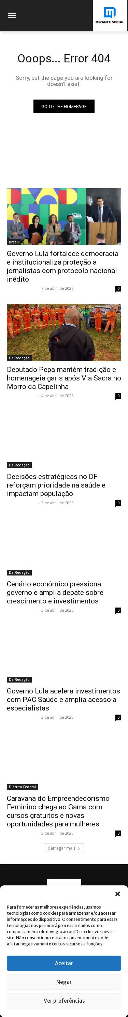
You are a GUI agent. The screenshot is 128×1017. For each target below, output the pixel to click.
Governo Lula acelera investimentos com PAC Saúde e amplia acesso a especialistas (63, 699)
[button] (117, 894)
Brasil (14, 242)
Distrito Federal (22, 786)
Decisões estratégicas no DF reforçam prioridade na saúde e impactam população (56, 485)
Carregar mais (64, 848)
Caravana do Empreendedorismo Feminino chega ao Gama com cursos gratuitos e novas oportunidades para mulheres (58, 811)
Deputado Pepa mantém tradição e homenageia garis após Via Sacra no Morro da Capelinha (64, 378)
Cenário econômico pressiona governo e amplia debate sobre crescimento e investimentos (55, 592)
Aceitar (64, 963)
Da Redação (19, 358)
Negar (64, 982)
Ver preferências (64, 1001)
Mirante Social (22, 288)
